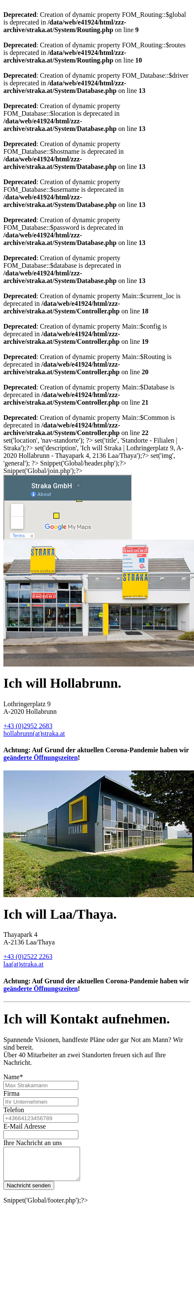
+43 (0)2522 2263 (28, 956)
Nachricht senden (29, 1192)
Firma (11, 1093)
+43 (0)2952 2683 (28, 725)
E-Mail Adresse (24, 1126)
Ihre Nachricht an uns (32, 1142)
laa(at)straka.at (23, 964)
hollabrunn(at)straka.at (34, 733)
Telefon (13, 1109)
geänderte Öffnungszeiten (40, 757)
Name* (13, 1076)
